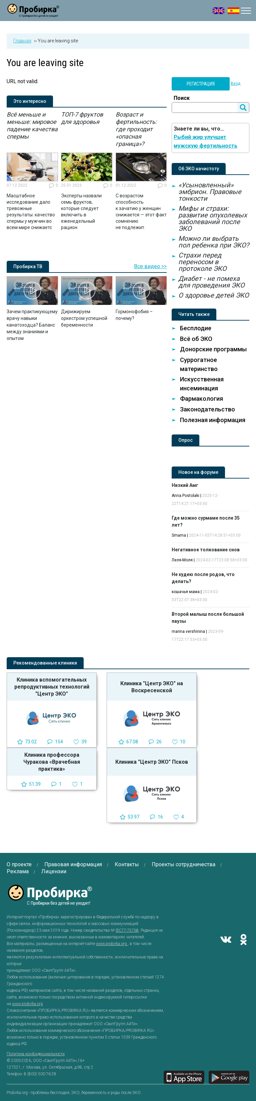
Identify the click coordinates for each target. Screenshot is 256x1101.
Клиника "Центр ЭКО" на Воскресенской (151, 687)
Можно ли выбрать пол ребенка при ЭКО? (213, 241)
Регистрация (201, 83)
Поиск (182, 98)
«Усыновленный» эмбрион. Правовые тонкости (209, 192)
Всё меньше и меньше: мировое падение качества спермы (32, 125)
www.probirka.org (112, 943)
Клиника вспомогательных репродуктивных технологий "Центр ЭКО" (51, 687)
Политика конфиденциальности (36, 1054)
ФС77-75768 (127, 930)
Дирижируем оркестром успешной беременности (84, 318)
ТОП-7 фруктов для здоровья (82, 118)
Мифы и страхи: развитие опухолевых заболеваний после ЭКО (212, 218)
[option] (32, 171)
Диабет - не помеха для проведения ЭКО (211, 282)
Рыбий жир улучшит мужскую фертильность (205, 141)
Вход (235, 83)
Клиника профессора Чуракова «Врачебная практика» (51, 762)
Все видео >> (150, 266)
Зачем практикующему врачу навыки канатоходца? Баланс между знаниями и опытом (32, 325)
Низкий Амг (185, 485)
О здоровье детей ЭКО (213, 295)
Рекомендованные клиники (45, 663)
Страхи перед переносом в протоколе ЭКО (202, 262)
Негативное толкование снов (206, 549)
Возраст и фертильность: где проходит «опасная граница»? (136, 129)
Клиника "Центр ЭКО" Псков (151, 762)
